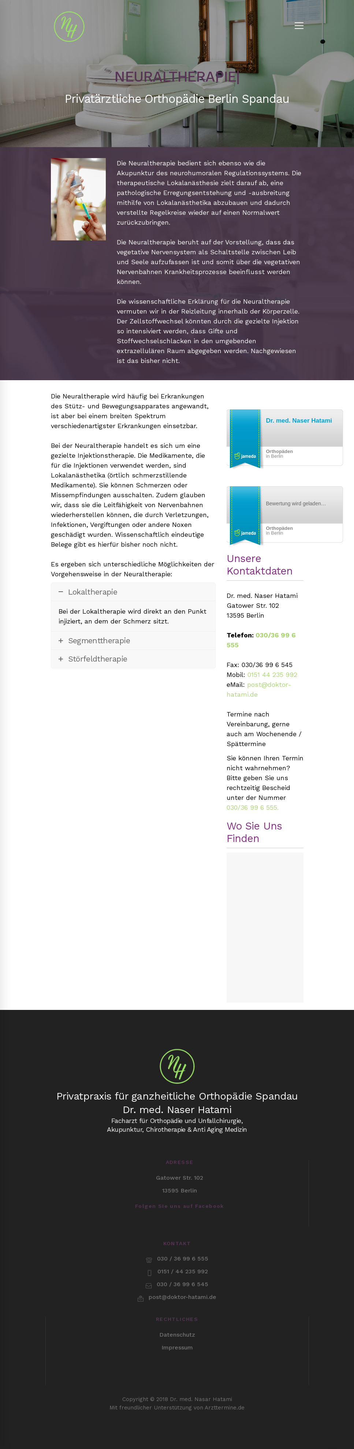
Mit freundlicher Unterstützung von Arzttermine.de (177, 1376)
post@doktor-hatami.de (182, 1266)
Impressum (177, 1316)
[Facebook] (180, 1217)
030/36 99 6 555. (253, 807)
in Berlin (279, 454)
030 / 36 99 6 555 (182, 1227)
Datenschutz (177, 1303)
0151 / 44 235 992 (182, 1240)
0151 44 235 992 (272, 674)
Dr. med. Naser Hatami (299, 420)
